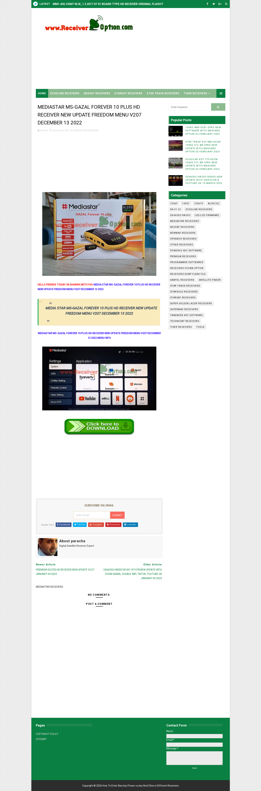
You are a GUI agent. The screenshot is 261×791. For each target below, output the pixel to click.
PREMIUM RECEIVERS (183, 256)
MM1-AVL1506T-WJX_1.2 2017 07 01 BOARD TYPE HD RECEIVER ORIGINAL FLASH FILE (110, 4)
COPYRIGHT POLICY (47, 734)
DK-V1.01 (175, 209)
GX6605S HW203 (180, 215)
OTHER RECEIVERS (181, 244)
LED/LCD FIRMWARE (207, 215)
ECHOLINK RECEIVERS (65, 93)
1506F (174, 203)
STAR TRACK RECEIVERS (163, 93)
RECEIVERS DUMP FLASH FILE (188, 274)
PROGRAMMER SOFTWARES (186, 262)
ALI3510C (213, 203)
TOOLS (200, 327)
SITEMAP (41, 739)
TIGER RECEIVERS (195, 93)
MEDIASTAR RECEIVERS (86, 130)
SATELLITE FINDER (210, 280)
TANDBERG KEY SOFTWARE (186, 315)
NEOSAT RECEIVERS (97, 93)
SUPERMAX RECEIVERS (184, 309)
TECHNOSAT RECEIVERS (184, 321)
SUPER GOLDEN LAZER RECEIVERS (191, 303)
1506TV (198, 203)
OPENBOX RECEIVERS (183, 239)
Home (42, 93)
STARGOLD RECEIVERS (184, 291)
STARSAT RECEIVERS (128, 93)
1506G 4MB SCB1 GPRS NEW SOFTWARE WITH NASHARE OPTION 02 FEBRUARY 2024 (203, 130)
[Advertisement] (160, 59)
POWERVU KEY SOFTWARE (186, 250)
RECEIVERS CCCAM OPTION (187, 268)
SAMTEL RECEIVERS (182, 280)
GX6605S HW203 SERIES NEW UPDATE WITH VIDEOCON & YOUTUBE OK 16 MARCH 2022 (204, 179)
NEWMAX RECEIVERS (183, 233)
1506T (186, 203)
